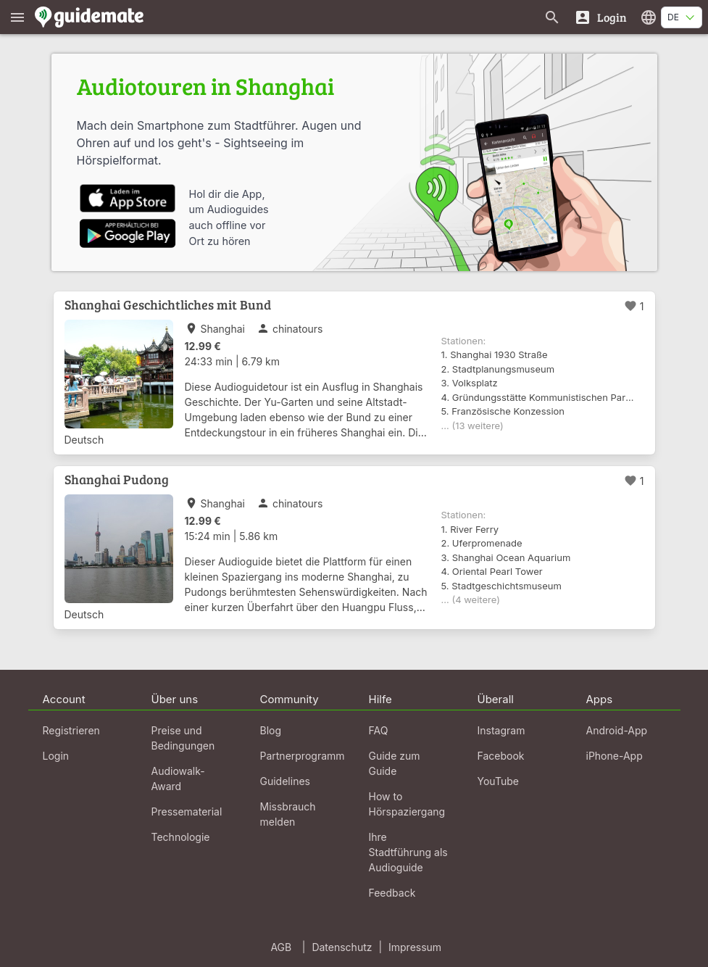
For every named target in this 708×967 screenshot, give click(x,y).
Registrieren (71, 730)
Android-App (617, 730)
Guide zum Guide (394, 763)
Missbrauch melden (288, 814)
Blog (271, 730)
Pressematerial (186, 811)
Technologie (180, 837)
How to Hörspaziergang (407, 804)
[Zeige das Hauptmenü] (17, 17)
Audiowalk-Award (178, 778)
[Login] (600, 17)
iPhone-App (614, 756)
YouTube (498, 781)
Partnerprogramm (302, 756)
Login (56, 756)
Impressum (414, 947)
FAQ (378, 730)
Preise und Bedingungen (183, 738)
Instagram (501, 730)
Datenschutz (342, 947)
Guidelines (285, 781)
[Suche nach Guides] (552, 17)
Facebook (501, 756)
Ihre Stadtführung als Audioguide (408, 852)
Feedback (392, 893)
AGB (280, 947)
